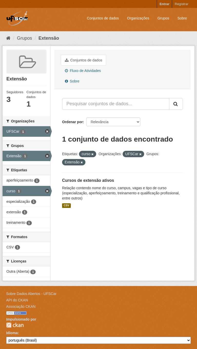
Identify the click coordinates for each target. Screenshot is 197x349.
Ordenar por (72, 122)
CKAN (15, 325)
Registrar (181, 4)
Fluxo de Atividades (83, 71)
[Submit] (176, 104)
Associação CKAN (20, 306)
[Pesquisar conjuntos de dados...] (115, 104)
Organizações (138, 18)
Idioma (12, 333)
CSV (66, 205)
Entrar (164, 4)
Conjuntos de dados (103, 18)
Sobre (182, 18)
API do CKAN (17, 300)
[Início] (8, 38)
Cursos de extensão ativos (88, 180)
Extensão (48, 38)
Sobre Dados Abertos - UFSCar (31, 294)
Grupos (163, 18)
